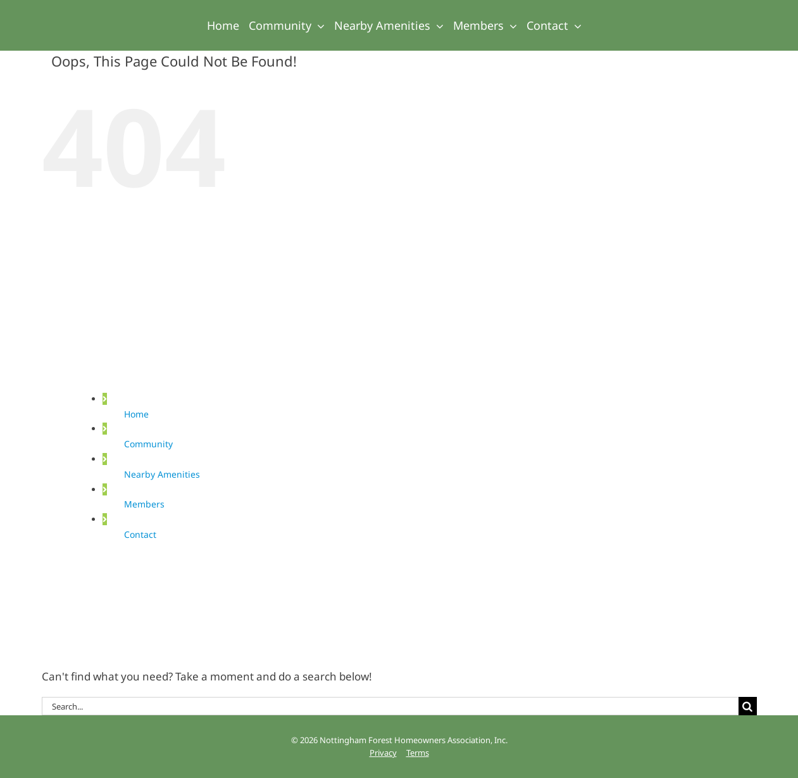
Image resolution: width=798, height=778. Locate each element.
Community (148, 444)
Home (136, 414)
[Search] (748, 706)
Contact (140, 534)
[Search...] (390, 706)
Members (144, 504)
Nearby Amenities (162, 474)
